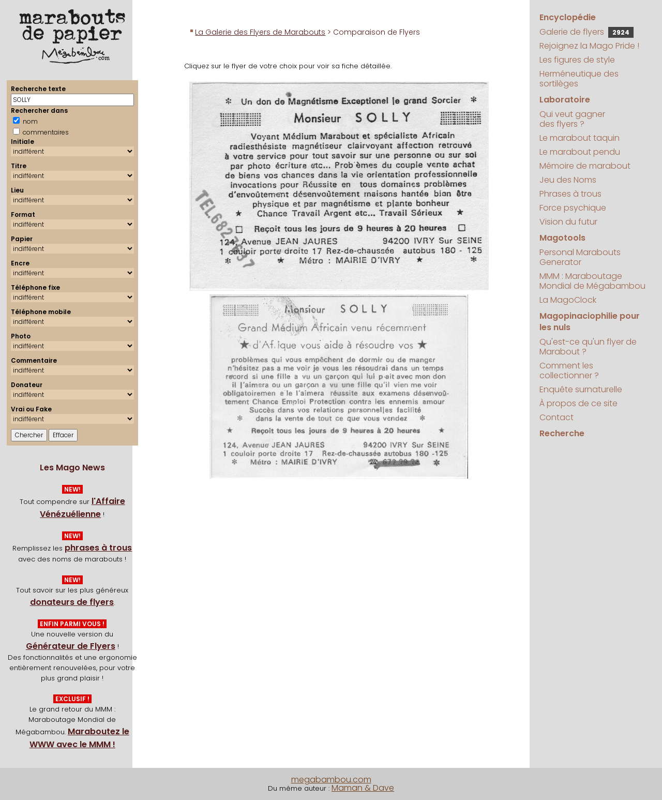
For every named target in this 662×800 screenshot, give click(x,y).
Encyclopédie (567, 17)
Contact (556, 417)
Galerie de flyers (586, 32)
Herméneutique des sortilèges (579, 79)
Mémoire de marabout (584, 166)
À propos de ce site (578, 403)
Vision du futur (568, 222)
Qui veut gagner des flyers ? (572, 119)
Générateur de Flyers (70, 646)
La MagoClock (567, 300)
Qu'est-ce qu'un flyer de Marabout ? (588, 347)
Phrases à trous (570, 194)
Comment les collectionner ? (569, 370)
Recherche (561, 433)
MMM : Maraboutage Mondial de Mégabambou (592, 281)
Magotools (562, 238)
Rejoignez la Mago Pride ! (589, 46)
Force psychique (572, 208)
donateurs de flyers (72, 602)
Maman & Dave (363, 788)
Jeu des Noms (567, 180)
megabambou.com (331, 780)
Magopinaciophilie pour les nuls (589, 321)
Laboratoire (564, 100)
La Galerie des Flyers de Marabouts (260, 32)
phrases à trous (98, 548)
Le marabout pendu (579, 152)
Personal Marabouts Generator (580, 257)
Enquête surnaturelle (580, 389)
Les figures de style (577, 60)
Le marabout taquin (579, 138)
